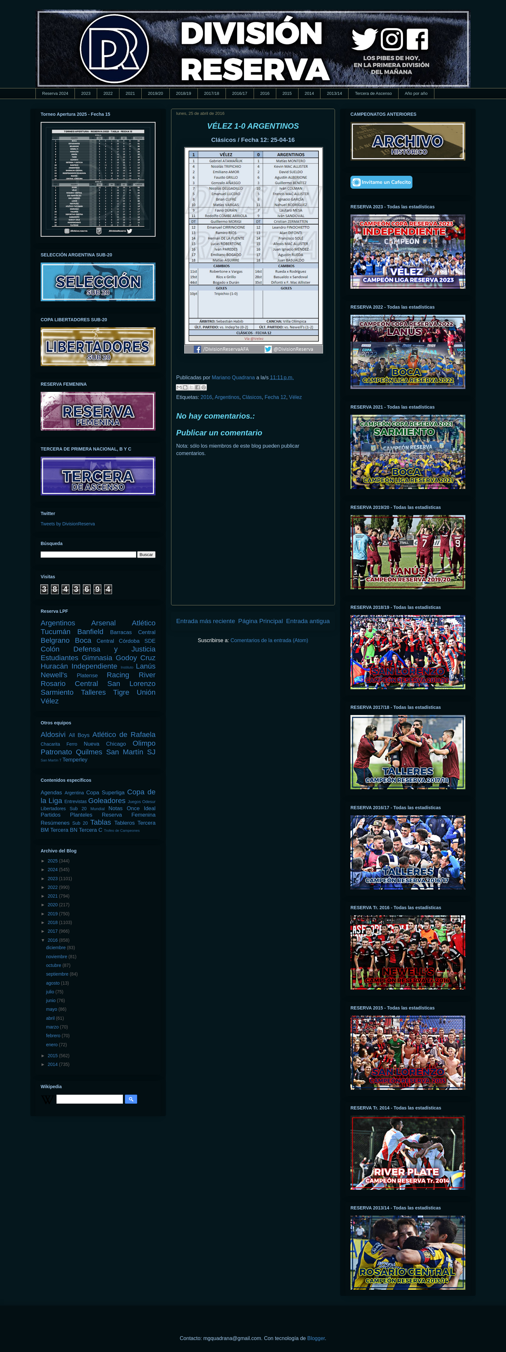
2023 (85, 93)
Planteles (81, 815)
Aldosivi (53, 735)
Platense (87, 675)
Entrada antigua (308, 621)
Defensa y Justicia (114, 649)
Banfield (90, 632)
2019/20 (155, 93)
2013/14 (334, 93)
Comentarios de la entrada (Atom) (269, 640)
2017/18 (211, 93)
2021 (130, 93)
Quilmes (89, 752)
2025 (53, 860)
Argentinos (227, 397)
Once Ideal (141, 808)
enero (52, 1044)
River (147, 675)
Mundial (97, 809)
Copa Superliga (105, 793)
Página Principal (260, 621)
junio (51, 1000)
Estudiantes (59, 658)
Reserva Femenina (129, 815)
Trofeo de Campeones (122, 830)
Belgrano (55, 640)
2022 (108, 93)
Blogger (316, 1338)
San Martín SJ (131, 752)
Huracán (54, 666)
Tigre (121, 692)
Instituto (127, 667)
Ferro (71, 744)
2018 (53, 922)
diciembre (56, 947)
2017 (53, 931)
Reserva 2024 (55, 93)
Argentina (74, 792)
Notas (115, 808)
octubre (54, 965)
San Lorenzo (131, 684)
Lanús (146, 666)
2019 (53, 913)
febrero (54, 1035)
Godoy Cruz (136, 658)
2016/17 (239, 93)
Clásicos (252, 397)
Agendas (51, 793)
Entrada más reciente (205, 621)
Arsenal (103, 623)
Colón (50, 649)
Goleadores (107, 801)
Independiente (94, 666)
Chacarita (50, 744)
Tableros (124, 823)
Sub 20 (80, 823)
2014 (309, 93)
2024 (53, 869)
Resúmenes (55, 823)
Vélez (295, 397)
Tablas (100, 822)
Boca (83, 640)
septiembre (58, 974)
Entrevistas (76, 801)
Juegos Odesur (142, 802)
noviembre (57, 956)
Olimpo (144, 743)
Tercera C (90, 830)
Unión (146, 692)
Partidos (51, 815)
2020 (53, 904)
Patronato (56, 752)
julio (51, 991)
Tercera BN (63, 830)
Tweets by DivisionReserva (68, 523)
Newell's (54, 675)
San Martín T (51, 760)
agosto (53, 983)
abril (51, 1018)
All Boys (79, 735)
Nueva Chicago (105, 744)
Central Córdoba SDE (126, 641)
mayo (52, 1009)
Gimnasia (97, 658)
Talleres (93, 692)
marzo (53, 1026)
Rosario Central (69, 684)
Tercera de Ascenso (373, 93)
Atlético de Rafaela (124, 735)
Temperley (75, 760)
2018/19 (183, 93)
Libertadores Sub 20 (63, 808)
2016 (264, 93)
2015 (287, 93)
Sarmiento (57, 692)
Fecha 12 (275, 397)
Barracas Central (133, 632)
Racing (118, 675)
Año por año (416, 93)
